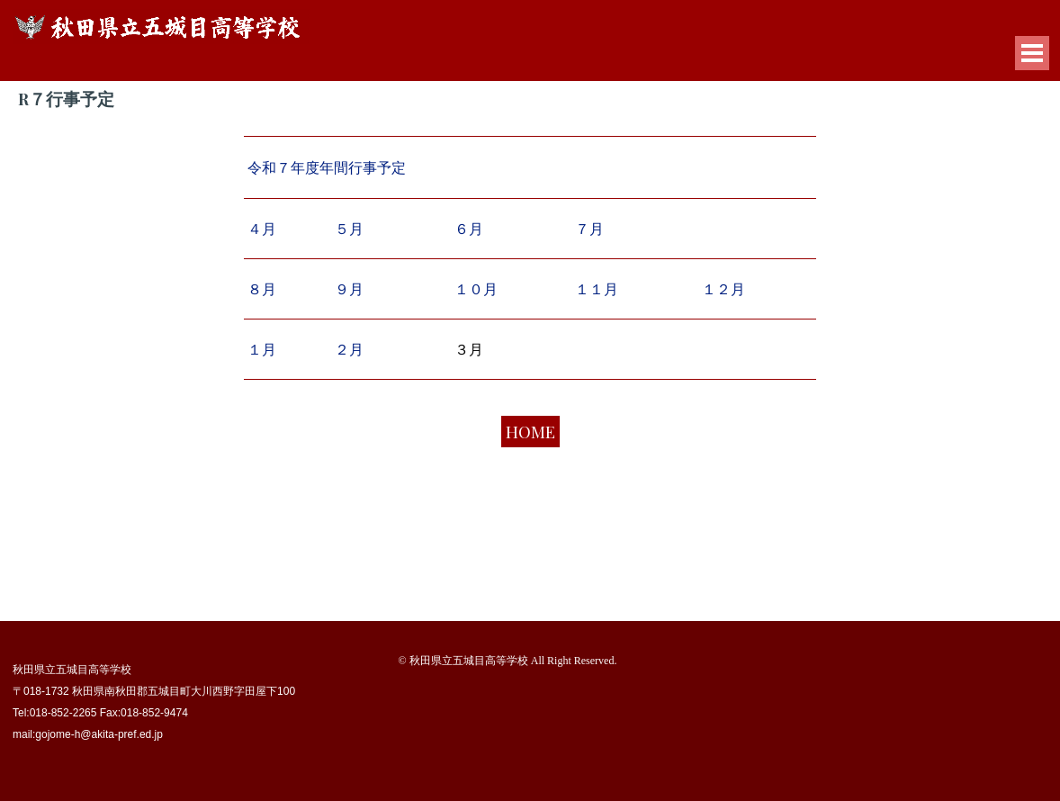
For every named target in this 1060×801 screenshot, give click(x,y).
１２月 (723, 288)
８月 (261, 289)
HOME (530, 431)
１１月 (596, 288)
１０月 (476, 288)
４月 (261, 228)
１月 (261, 348)
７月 (589, 229)
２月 (349, 348)
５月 (349, 228)
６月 (468, 228)
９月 (349, 288)
